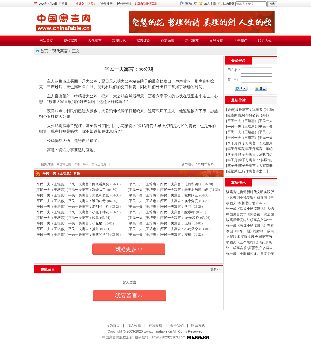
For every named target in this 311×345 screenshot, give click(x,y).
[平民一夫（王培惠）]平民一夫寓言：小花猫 (68, 223)
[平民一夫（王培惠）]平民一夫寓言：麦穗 (159, 234)
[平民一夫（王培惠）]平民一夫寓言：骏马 (67, 218)
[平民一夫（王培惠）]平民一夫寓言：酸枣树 (161, 212)
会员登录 (238, 61)
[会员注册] (106, 3)
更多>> (215, 269)
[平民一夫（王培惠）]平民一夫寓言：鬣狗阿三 (163, 195)
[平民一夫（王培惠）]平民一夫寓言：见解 (159, 223)
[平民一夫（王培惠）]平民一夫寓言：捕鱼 (67, 229)
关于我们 (177, 325)
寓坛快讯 (238, 183)
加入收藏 (210, 3)
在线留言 (47, 269)
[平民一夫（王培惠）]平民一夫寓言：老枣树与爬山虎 (168, 190)
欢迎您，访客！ (86, 3)
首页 (44, 51)
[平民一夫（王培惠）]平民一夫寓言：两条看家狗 (72, 184)
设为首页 (191, 3)
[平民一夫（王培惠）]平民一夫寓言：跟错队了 (70, 190)
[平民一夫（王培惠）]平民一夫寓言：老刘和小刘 (72, 206)
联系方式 (198, 325)
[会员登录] (124, 3)
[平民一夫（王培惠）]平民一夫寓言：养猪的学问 (72, 234)
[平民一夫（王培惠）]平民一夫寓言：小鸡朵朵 (163, 229)
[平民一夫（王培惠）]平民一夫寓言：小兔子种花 (72, 212)
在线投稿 (155, 325)
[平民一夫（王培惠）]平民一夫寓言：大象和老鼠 (72, 195)
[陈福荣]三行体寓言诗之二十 (247, 171)
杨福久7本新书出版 (240, 203)
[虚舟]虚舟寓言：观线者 (244, 110)
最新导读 (238, 100)
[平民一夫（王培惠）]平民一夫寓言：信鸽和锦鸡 (164, 184)
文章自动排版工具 (146, 3)
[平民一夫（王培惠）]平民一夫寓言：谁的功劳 (70, 201)
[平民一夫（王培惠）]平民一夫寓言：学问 (159, 206)
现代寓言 (60, 51)
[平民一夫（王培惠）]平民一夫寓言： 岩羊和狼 (163, 218)
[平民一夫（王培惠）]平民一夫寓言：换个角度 (163, 201)
